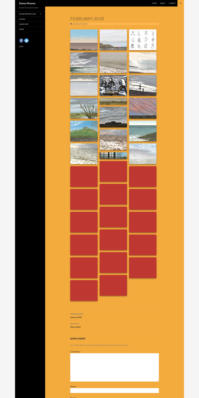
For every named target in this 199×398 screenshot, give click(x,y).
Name (73, 386)
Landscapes (23, 24)
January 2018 (114, 315)
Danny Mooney (27, 3)
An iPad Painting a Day (27, 14)
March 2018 (114, 325)
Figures (22, 19)
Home (154, 3)
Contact (172, 3)
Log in (21, 46)
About (162, 3)
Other (21, 29)
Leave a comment (80, 24)
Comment (75, 351)
